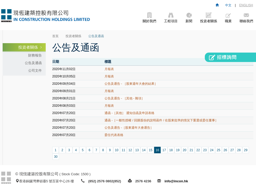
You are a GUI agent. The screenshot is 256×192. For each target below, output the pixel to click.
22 (198, 150)
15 (150, 150)
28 (239, 150)
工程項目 (171, 18)
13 (137, 150)
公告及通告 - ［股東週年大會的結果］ (131, 84)
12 (130, 150)
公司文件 (35, 70)
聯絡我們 (246, 18)
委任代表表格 (113, 135)
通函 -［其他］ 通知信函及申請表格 (129, 113)
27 (232, 150)
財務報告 (35, 55)
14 (144, 150)
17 (164, 150)
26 (225, 150)
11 (123, 150)
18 (171, 150)
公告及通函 (33, 63)
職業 (228, 18)
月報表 (109, 69)
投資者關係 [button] (208, 18)
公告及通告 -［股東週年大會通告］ (128, 127)
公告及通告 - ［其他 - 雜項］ (124, 98)
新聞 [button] (188, 18)
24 (211, 150)
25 (218, 150)
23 (205, 150)
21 (191, 150)
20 (184, 150)
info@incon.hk (176, 181)
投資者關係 (28, 47)
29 (245, 150)
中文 (228, 5)
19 (177, 150)
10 (116, 150)
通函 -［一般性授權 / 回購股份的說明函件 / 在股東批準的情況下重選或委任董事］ (161, 120)
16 (157, 150)
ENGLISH (246, 5)
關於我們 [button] (149, 18)
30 (55, 157)
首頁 (55, 36)
